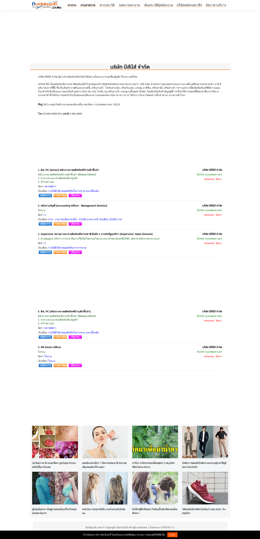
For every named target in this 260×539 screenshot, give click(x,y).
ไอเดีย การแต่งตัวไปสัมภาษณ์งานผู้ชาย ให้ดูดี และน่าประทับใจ (204, 465)
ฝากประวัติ (107, 5)
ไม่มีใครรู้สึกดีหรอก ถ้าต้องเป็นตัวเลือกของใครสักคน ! (154, 511)
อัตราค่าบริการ (216, 5)
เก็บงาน (75, 195)
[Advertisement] (130, 38)
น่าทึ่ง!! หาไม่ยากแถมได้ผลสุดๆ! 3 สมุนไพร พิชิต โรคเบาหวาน (153, 465)
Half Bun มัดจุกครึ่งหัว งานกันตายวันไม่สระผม (104, 511)
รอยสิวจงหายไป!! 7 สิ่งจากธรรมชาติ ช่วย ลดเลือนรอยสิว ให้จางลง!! (104, 465)
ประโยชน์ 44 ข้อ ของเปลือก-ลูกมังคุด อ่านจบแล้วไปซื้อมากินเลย (54, 465)
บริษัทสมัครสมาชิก (189, 5)
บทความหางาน (129, 5)
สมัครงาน (45, 195)
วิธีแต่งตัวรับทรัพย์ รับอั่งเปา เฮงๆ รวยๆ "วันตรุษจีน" (204, 511)
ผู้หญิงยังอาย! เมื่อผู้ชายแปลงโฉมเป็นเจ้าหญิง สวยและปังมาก (54, 511)
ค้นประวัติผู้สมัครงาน (158, 5)
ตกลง (172, 535)
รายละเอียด (60, 195)
